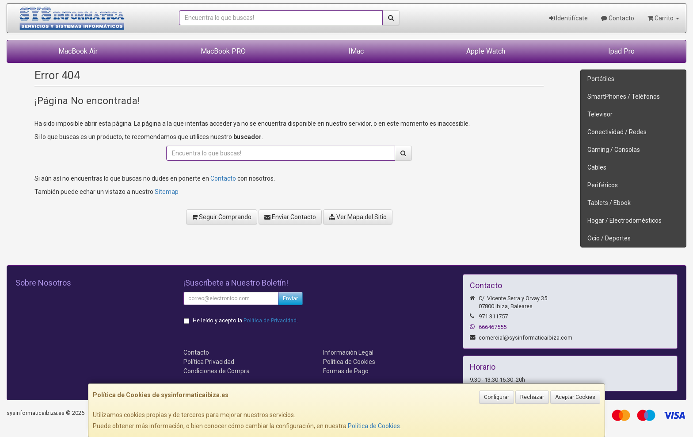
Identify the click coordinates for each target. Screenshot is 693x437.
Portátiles (600, 78)
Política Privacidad (208, 361)
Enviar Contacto (290, 216)
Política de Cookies (374, 425)
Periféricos (602, 185)
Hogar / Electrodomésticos (624, 220)
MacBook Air (78, 51)
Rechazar (532, 397)
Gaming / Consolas (613, 149)
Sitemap (167, 191)
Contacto (617, 18)
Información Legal (348, 352)
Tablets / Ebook (609, 202)
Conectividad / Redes (617, 131)
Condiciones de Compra (216, 371)
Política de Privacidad (270, 320)
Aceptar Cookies (575, 397)
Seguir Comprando (221, 216)
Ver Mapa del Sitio (358, 216)
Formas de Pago (346, 371)
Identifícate (568, 18)
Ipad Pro (621, 51)
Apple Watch (485, 51)
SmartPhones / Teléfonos (623, 96)
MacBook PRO (223, 51)
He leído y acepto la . (245, 320)
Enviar (290, 298)
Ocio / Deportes (609, 238)
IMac (356, 51)
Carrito (663, 18)
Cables (596, 167)
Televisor (600, 114)
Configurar (496, 397)
